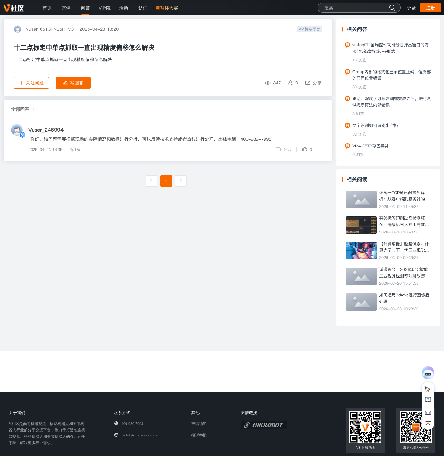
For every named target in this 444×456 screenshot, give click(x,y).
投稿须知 (199, 423)
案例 (66, 8)
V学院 (105, 8)
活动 (123, 8)
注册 (430, 7)
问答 (85, 8)
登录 (411, 8)
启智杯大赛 (167, 8)
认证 (142, 8)
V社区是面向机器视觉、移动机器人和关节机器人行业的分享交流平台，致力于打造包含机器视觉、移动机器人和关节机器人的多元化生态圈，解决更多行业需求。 (47, 433)
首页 (46, 8)
